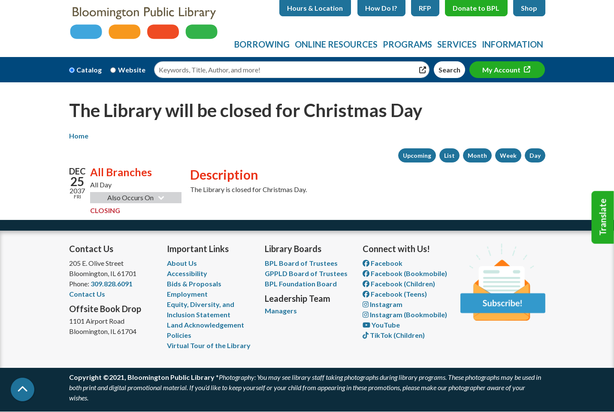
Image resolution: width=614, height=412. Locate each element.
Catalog (89, 70)
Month (477, 155)
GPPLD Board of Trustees (306, 273)
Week (508, 155)
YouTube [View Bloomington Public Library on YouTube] (381, 325)
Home (78, 136)
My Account (502, 70)
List (449, 155)
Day (535, 155)
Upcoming (417, 155)
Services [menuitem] (457, 44)
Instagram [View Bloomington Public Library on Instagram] (382, 304)
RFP (425, 8)
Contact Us (87, 294)
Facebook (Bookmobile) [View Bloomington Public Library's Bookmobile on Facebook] (405, 273)
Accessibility (187, 273)
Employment (187, 294)
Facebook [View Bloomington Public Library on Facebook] (382, 263)
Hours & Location (315, 8)
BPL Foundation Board (301, 284)
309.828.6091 (112, 284)
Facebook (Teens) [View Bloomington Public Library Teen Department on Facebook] (395, 294)
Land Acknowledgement (205, 325)
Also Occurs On (136, 197)
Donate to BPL (476, 8)
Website (131, 70)
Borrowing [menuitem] (262, 44)
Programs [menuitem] (407, 44)
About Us (182, 263)
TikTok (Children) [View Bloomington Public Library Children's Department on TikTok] (394, 335)
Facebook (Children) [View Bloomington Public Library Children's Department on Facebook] (399, 284)
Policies (179, 335)
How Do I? (381, 8)
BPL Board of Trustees (301, 263)
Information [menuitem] (512, 44)
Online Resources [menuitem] (336, 44)
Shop (529, 8)
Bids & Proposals (194, 284)
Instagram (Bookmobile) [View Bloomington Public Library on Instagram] (405, 314)
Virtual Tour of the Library (209, 345)
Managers (281, 311)
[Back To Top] (22, 389)
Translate (603, 217)
